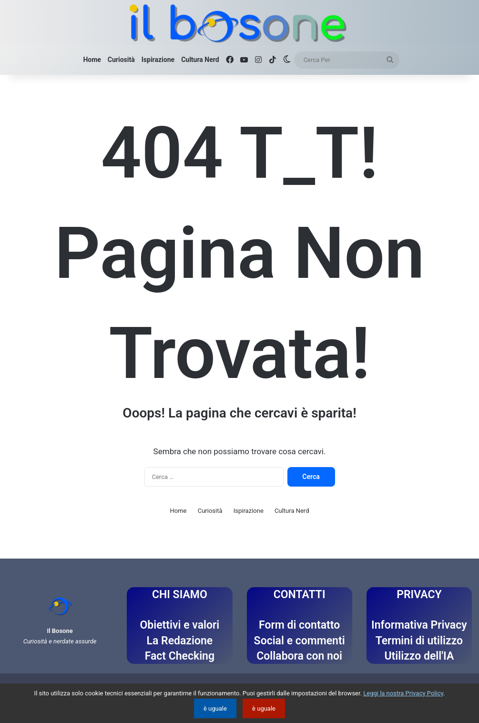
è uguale (215, 708)
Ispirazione (158, 59)
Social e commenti (299, 640)
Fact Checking (179, 656)
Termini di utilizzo (419, 640)
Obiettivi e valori (179, 625)
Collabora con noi (299, 656)
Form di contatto (299, 625)
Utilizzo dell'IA (419, 656)
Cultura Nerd (200, 59)
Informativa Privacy (419, 625)
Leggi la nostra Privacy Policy (403, 693)
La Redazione (180, 640)
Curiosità (121, 59)
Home (92, 59)
